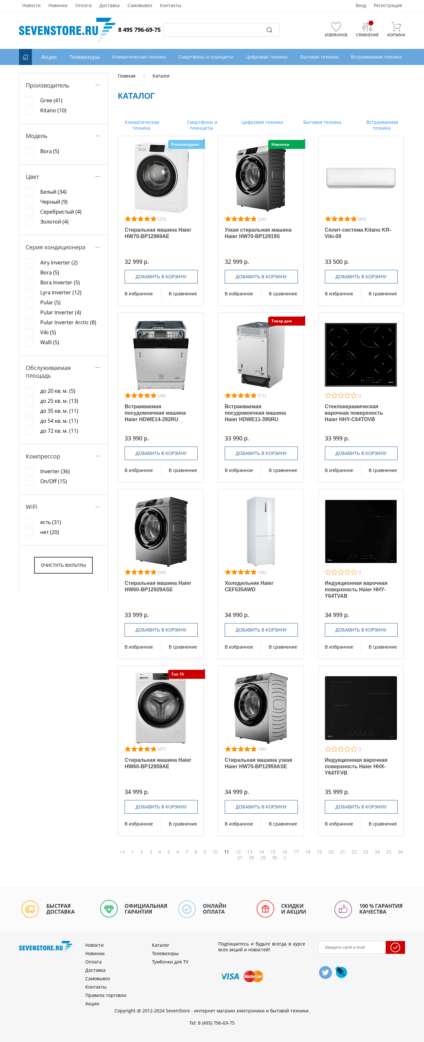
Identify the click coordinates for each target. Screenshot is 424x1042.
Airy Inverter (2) (59, 262)
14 (261, 852)
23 (365, 852)
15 (273, 852)
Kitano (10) (53, 110)
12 (238, 852)
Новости (31, 5)
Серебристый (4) (60, 211)
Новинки (58, 5)
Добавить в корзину (161, 276)
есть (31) (50, 522)
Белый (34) (53, 191)
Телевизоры (85, 56)
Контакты (170, 5)
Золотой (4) (54, 221)
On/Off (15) (53, 481)
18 (307, 852)
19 (319, 852)
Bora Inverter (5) (60, 282)
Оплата (83, 5)
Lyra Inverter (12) (60, 292)
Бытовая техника (321, 122)
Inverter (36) (55, 471)
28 (251, 858)
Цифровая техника (261, 122)
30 (274, 858)
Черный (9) (54, 201)
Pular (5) (50, 302)
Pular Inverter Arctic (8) (68, 322)
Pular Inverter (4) (60, 312)
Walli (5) (49, 342)
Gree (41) (51, 100)
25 (388, 852)
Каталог (160, 945)
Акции (49, 56)
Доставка (109, 5)
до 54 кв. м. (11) (59, 420)
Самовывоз (139, 5)
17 (296, 852)
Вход (361, 5)
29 (263, 858)
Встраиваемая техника (381, 125)
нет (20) (49, 532)
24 (377, 852)
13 (249, 852)
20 (331, 852)
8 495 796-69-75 (139, 29)
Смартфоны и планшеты (201, 125)
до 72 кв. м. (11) (59, 430)
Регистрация (388, 5)
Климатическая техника (141, 125)
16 (284, 852)
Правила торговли (105, 995)
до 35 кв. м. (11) (59, 410)
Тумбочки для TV (170, 962)
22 (354, 852)
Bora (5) (49, 151)
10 (215, 852)
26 (400, 852)
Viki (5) (48, 332)
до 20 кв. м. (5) (57, 390)
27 (239, 858)
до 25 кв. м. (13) (59, 400)
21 (342, 852)
